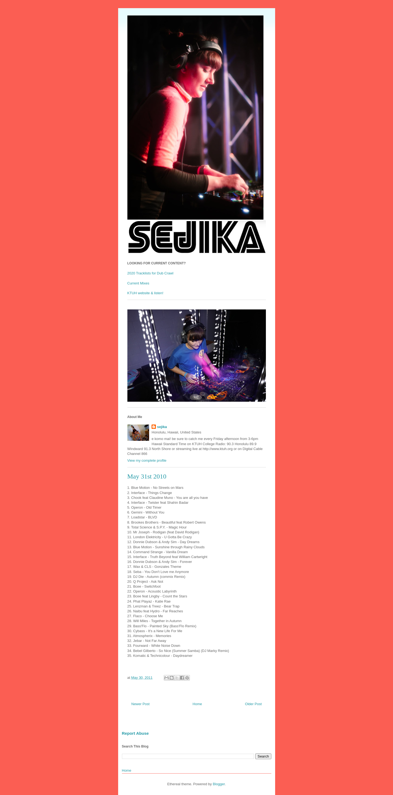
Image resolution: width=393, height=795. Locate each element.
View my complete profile (146, 460)
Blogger (219, 784)
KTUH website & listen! (145, 293)
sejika (162, 427)
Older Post (253, 704)
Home (197, 704)
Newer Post (140, 704)
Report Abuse (135, 733)
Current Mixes (138, 283)
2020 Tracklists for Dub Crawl (150, 273)
